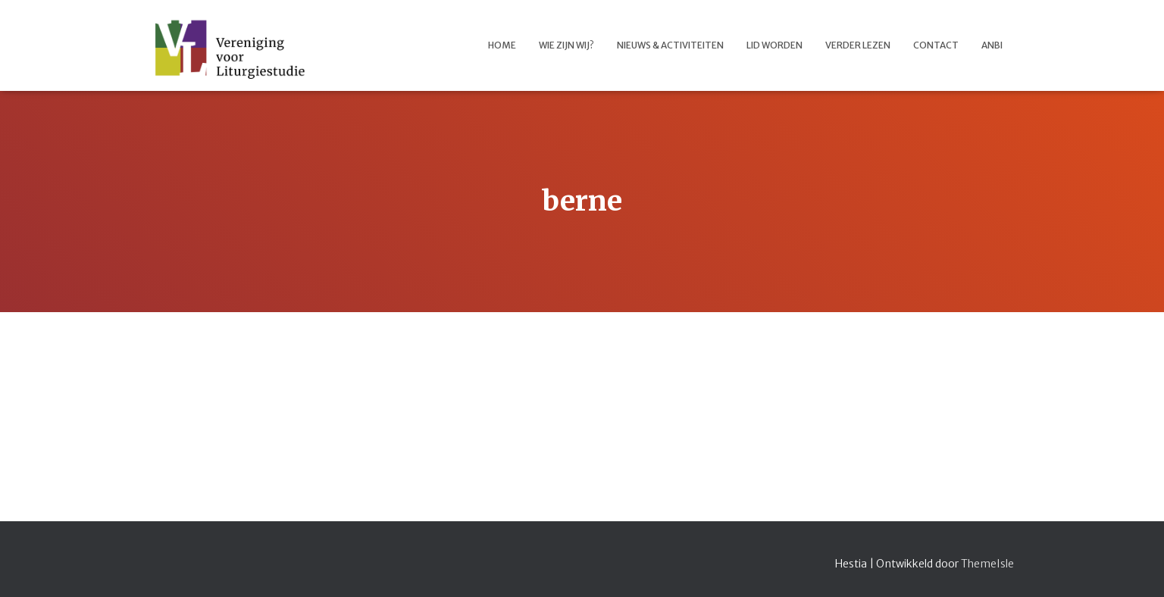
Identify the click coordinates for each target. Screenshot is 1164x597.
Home (502, 45)
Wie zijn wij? (566, 45)
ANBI (992, 45)
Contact (936, 45)
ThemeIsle (987, 563)
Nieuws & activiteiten (670, 45)
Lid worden (774, 45)
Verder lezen (857, 45)
